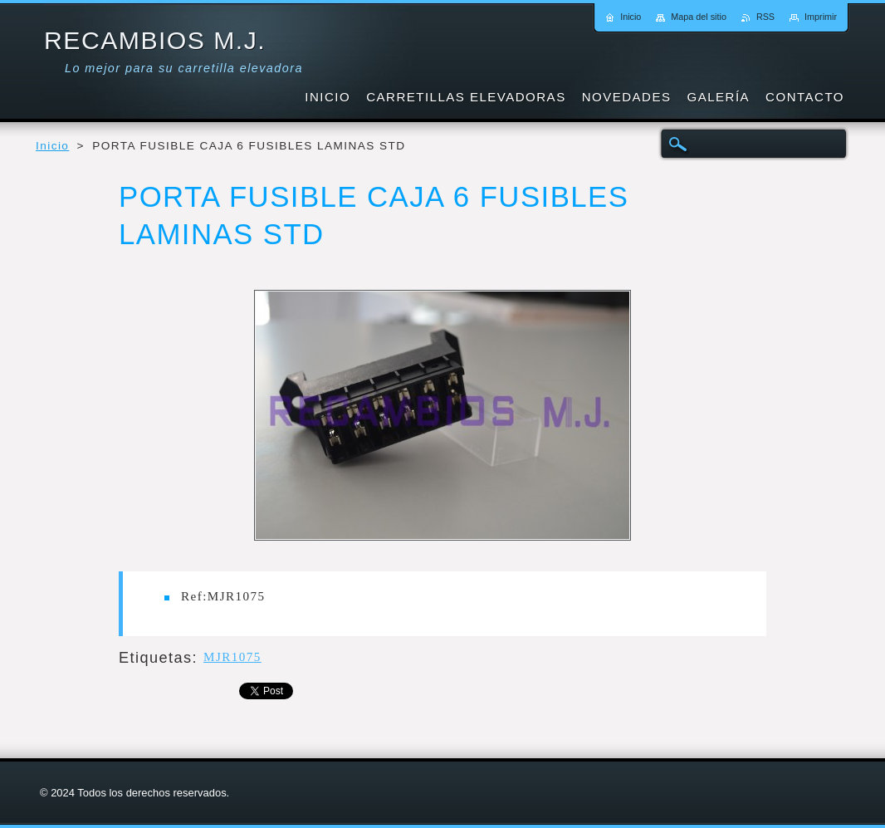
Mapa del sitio (698, 17)
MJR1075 (232, 657)
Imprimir (820, 17)
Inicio (52, 146)
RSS (765, 17)
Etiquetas (156, 657)
